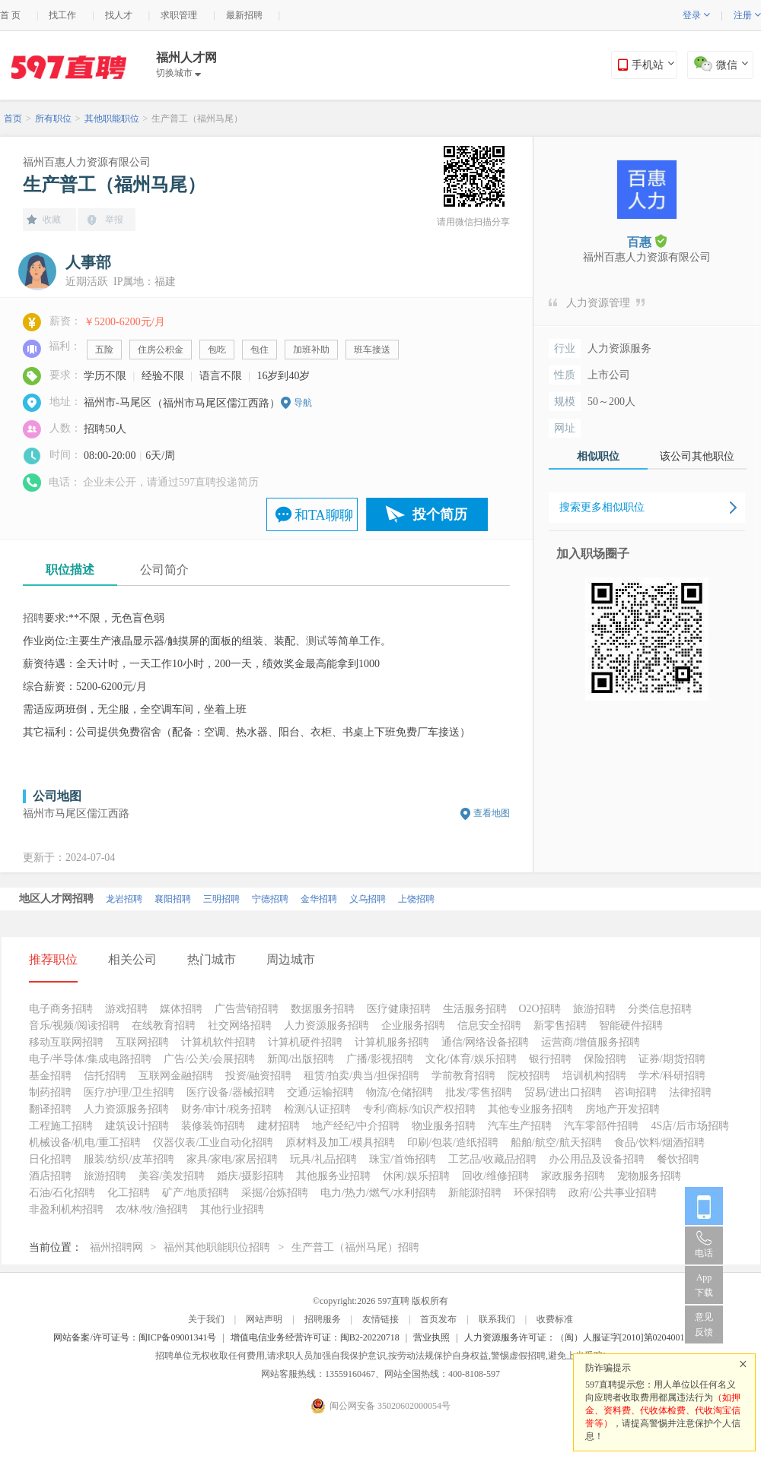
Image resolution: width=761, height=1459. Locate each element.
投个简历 (439, 514)
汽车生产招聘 (520, 1125)
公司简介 (164, 569)
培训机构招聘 (594, 1075)
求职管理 (179, 15)
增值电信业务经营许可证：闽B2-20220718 (315, 1337)
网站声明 (264, 1319)
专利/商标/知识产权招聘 (419, 1109)
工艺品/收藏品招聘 (492, 1159)
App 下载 (704, 1285)
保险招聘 (605, 1059)
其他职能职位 (111, 118)
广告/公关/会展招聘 (209, 1059)
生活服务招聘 (475, 1008)
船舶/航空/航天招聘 (556, 1142)
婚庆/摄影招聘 (250, 1176)
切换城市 (178, 73)
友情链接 (380, 1319)
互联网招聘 (142, 1042)
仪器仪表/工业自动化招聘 (213, 1142)
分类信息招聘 (660, 1008)
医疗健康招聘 (399, 1008)
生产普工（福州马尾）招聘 (355, 1247)
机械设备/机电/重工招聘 (85, 1142)
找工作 (62, 15)
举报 (114, 219)
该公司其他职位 (697, 456)
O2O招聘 (540, 1008)
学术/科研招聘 (671, 1075)
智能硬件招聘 (631, 1025)
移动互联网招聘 (66, 1042)
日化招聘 (50, 1159)
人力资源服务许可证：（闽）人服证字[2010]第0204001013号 (586, 1337)
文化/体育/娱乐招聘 (471, 1059)
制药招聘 (50, 1092)
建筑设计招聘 (137, 1125)
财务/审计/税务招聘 (226, 1109)
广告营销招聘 (247, 1008)
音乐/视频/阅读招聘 (74, 1025)
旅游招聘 (594, 1008)
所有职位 (53, 118)
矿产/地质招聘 (195, 1192)
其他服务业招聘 (333, 1176)
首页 (13, 118)
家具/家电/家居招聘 (232, 1159)
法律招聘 (690, 1092)
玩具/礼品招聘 (323, 1159)
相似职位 (598, 456)
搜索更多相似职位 (602, 507)
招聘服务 (322, 1319)
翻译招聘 (50, 1109)
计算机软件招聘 (218, 1042)
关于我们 (206, 1319)
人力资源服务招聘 (326, 1025)
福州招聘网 (116, 1247)
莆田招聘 (329, 894)
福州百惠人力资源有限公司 (87, 162)
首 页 (10, 15)
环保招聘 (535, 1192)
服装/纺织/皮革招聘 (129, 1159)
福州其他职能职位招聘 (217, 1247)
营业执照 (431, 1337)
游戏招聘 (126, 1008)
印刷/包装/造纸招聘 (452, 1142)
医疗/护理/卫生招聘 (129, 1092)
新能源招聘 (474, 1192)
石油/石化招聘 (62, 1192)
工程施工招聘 (61, 1125)
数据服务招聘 (323, 1008)
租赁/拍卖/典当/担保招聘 (361, 1075)
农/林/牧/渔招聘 (152, 1209)
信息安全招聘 (489, 1025)
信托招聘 (105, 1075)
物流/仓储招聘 (399, 1092)
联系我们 (497, 1319)
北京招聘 (37, 894)
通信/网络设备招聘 (485, 1042)
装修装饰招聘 (213, 1125)
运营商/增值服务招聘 (590, 1042)
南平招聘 (183, 894)
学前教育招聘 (463, 1075)
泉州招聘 (134, 894)
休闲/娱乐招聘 (416, 1176)
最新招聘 (244, 15)
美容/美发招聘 (172, 1176)
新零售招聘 (560, 1025)
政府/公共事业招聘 (612, 1192)
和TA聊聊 (324, 515)
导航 (303, 402)
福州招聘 (232, 894)
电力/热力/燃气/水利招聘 (378, 1192)
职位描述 (70, 569)
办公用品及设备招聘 (597, 1159)
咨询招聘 (635, 1092)
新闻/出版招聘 (300, 1059)
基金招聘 (50, 1075)
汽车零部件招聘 (601, 1125)
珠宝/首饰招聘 (402, 1159)
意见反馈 (704, 1324)
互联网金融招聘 (176, 1075)
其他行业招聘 (232, 1209)
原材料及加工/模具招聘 (340, 1142)
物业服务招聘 (444, 1125)
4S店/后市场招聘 (690, 1125)
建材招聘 (278, 1125)
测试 (316, 641)
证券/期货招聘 (671, 1059)
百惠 (647, 241)
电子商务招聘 (61, 1008)
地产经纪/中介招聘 (356, 1125)
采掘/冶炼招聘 (274, 1192)
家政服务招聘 (573, 1176)
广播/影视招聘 (379, 1059)
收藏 (52, 219)
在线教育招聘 (164, 1025)
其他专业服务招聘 (530, 1109)
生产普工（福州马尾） (197, 118)
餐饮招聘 (678, 1159)
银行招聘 (550, 1059)
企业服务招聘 (413, 1025)
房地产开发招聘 (622, 1109)
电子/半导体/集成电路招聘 (90, 1059)
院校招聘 (529, 1075)
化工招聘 (128, 1192)
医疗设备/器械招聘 (230, 1092)
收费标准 (555, 1319)
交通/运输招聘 (320, 1092)
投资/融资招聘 (258, 1075)
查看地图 (491, 813)
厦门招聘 (86, 894)
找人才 (118, 15)
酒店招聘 (50, 1176)
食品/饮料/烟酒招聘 (659, 1142)
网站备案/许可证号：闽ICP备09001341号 (134, 1337)
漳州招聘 (281, 894)
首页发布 (438, 1319)
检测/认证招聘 (317, 1109)
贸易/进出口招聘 (563, 1092)
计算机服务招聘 (392, 1042)
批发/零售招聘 (478, 1092)
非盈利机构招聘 (66, 1209)
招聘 (33, 618)
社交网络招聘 (240, 1025)
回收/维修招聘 (495, 1176)
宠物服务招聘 (649, 1176)
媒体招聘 (181, 1008)
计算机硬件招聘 (305, 1042)
